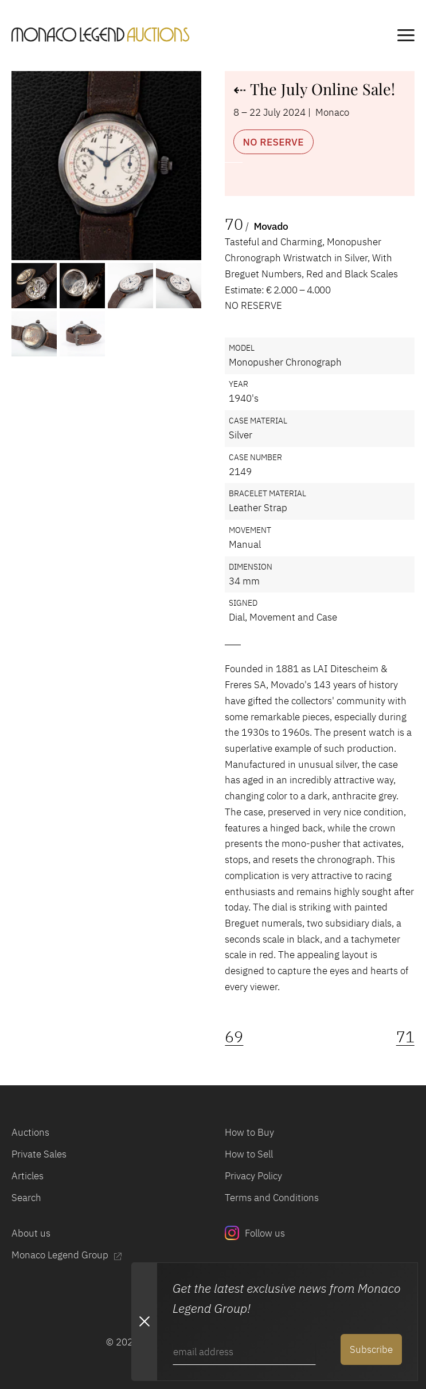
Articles (27, 1175)
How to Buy (249, 1132)
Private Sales (39, 1153)
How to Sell (249, 1153)
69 (234, 1036)
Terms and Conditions (272, 1197)
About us (30, 1232)
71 (405, 1036)
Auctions (30, 1132)
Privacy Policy (253, 1175)
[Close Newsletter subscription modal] (144, 1321)
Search (26, 1197)
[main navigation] (406, 37)
